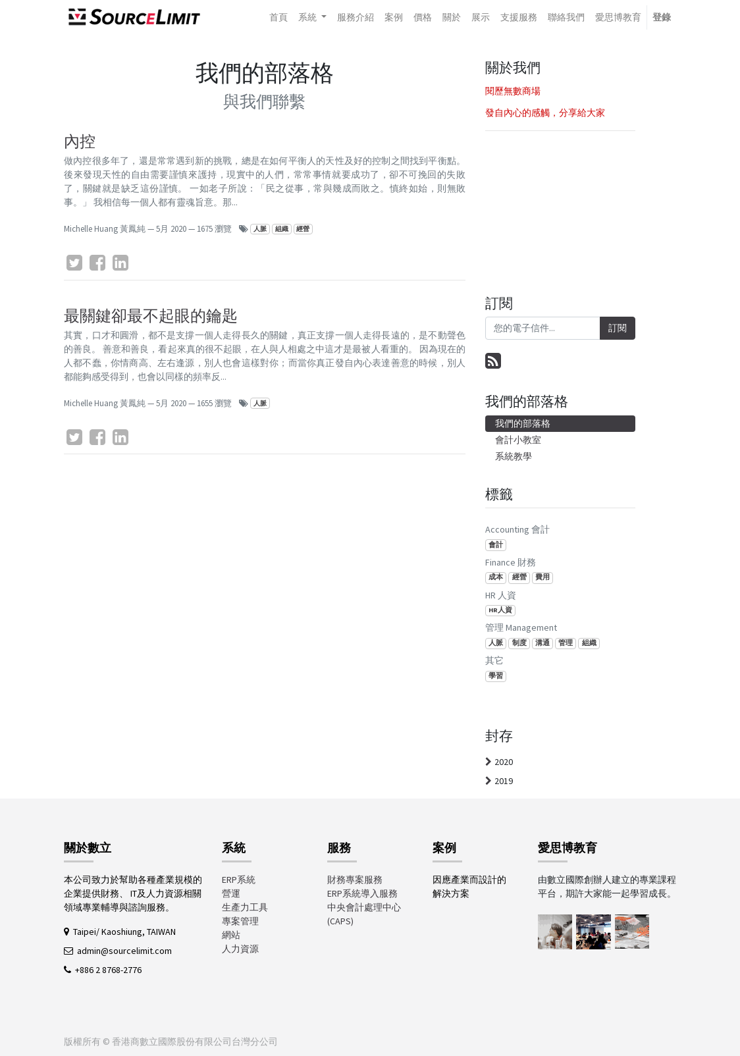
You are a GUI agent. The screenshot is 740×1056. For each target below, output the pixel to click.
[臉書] (97, 262)
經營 (302, 228)
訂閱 (617, 328)
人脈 (260, 228)
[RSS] (493, 361)
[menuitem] (278, 17)
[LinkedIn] (120, 262)
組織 (281, 228)
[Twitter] (74, 262)
